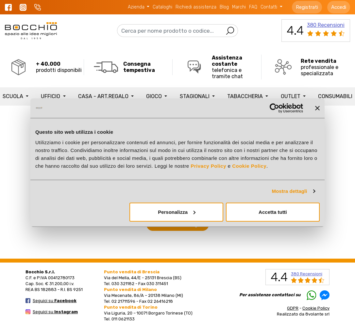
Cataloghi (162, 7)
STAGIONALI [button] (195, 96)
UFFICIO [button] (51, 96)
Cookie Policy (249, 165)
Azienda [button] (137, 7)
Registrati (307, 7)
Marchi (239, 7)
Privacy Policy (208, 165)
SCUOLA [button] (14, 96)
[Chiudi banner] (317, 108)
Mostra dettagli (289, 191)
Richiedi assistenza (196, 7)
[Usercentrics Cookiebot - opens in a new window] (274, 108)
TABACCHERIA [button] (245, 96)
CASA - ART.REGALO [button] (104, 96)
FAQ (253, 7)
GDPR (292, 308)
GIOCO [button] (154, 96)
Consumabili (335, 96)
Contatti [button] (270, 7)
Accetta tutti (273, 211)
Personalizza (176, 211)
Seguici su (54, 300)
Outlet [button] (291, 96)
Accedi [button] (338, 7)
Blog (224, 7)
